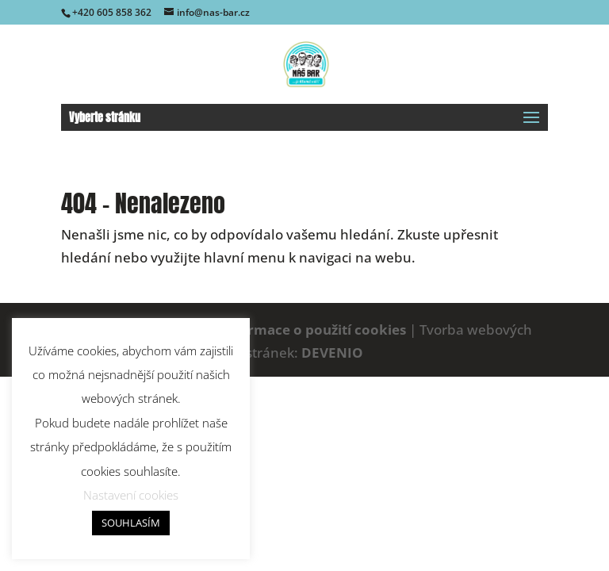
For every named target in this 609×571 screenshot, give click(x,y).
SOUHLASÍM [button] (131, 522)
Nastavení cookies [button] (130, 495)
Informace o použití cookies (313, 329)
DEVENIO (332, 352)
